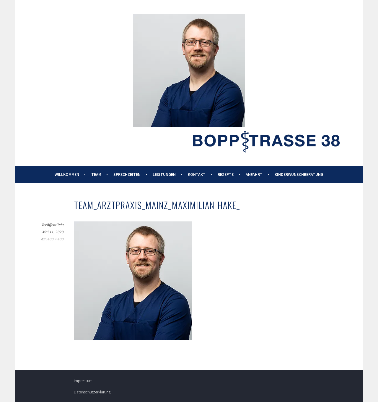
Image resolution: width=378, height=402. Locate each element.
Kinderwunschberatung (299, 174)
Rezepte (226, 174)
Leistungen (164, 174)
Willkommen (67, 174)
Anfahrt (254, 174)
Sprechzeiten (127, 174)
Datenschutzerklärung (92, 392)
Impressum (83, 380)
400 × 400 (56, 239)
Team (96, 174)
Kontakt (197, 174)
